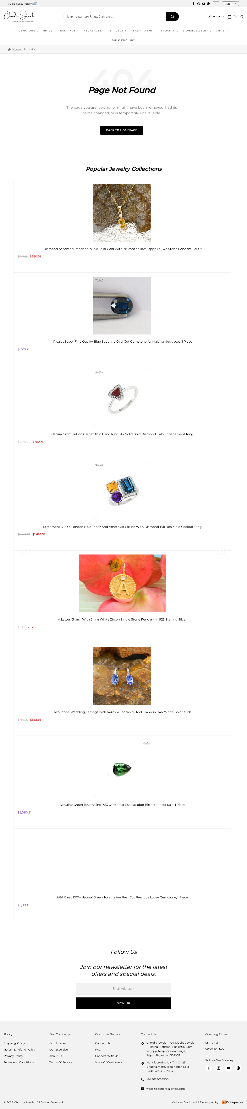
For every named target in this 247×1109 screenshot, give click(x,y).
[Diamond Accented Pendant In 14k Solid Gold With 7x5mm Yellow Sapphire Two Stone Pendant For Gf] (122, 226)
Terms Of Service (60, 1062)
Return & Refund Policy (19, 1049)
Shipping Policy (14, 1043)
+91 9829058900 (157, 1079)
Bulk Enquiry (123, 40)
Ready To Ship (143, 30)
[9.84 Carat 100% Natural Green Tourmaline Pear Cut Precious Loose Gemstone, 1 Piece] (122, 875)
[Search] (172, 16)
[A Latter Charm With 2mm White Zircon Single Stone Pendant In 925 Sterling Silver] (122, 597)
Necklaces (95, 31)
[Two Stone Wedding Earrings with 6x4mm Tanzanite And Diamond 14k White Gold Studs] (122, 689)
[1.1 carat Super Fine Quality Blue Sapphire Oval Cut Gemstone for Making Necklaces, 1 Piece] (122, 319)
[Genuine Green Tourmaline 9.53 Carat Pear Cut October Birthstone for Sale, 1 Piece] (122, 782)
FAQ (98, 1049)
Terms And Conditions (19, 1062)
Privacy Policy (13, 1056)
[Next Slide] (221, 550)
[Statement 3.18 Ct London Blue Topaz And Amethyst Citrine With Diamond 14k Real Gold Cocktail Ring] (122, 504)
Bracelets (118, 30)
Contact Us (102, 1043)
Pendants (168, 31)
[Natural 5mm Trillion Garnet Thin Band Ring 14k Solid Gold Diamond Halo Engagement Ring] (122, 411)
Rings (49, 31)
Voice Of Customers (108, 1062)
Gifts (222, 31)
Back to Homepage (121, 130)
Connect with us (106, 1056)
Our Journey (57, 1043)
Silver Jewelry (197, 31)
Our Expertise (58, 1049)
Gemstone (29, 31)
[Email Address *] (123, 989)
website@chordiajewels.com (165, 1088)
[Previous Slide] (26, 550)
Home (16, 49)
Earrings (70, 31)
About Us (55, 1056)
